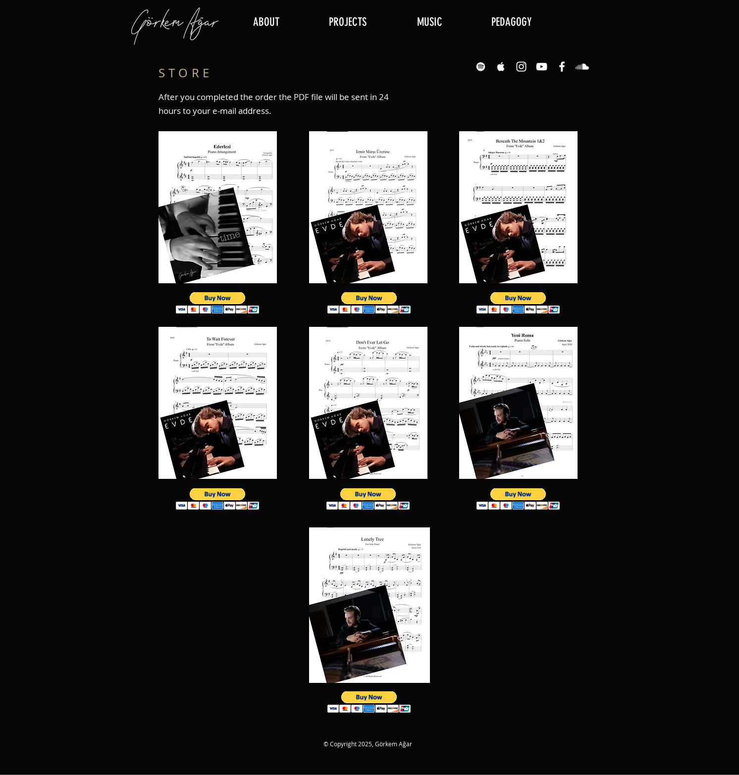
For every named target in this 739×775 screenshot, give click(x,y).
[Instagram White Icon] (521, 66)
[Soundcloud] (582, 66)
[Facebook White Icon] (562, 66)
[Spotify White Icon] (480, 66)
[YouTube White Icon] (541, 66)
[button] (347, 22)
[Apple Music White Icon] (501, 66)
